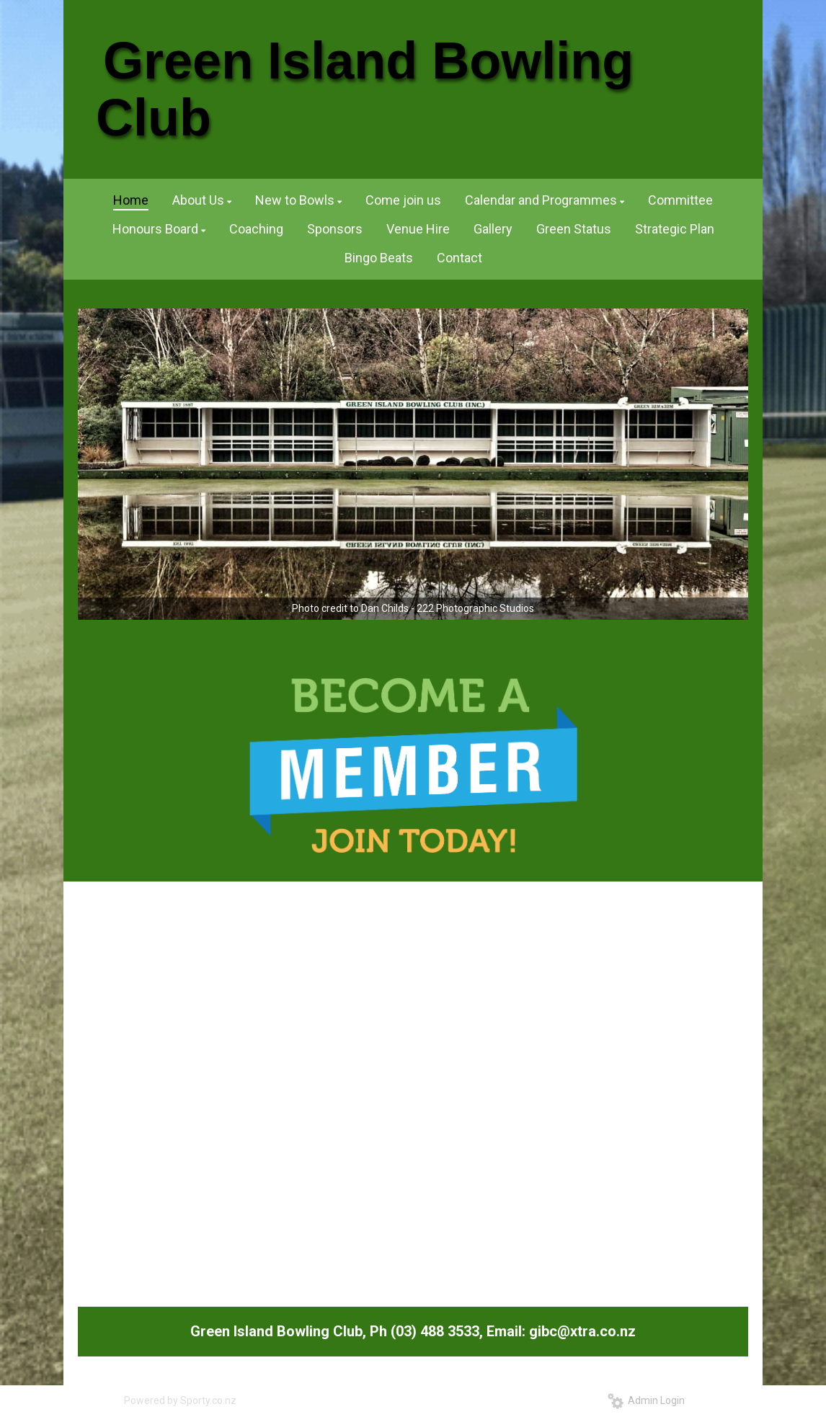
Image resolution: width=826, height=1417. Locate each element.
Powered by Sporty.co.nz (180, 1400)
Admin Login (646, 1400)
